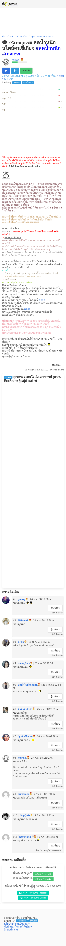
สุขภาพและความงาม (42, 36)
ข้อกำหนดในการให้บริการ (18, 926)
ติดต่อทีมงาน (11, 929)
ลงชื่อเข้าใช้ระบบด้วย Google (33, 898)
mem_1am (24, 663)
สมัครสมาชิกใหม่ (43, 879)
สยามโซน (7, 36)
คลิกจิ (42, 300)
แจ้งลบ (56, 365)
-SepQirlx (24, 815)
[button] (62, 4)
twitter (33, 921)
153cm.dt (23, 620)
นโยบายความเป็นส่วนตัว (17, 923)
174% (21, 642)
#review (17, 83)
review (12, 54)
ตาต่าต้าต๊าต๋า (25, 709)
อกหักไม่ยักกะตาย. (28, 684)
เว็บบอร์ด (22, 36)
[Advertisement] (33, 133)
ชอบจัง (26, 70)
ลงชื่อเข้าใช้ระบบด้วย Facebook (33, 893)
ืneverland (25, 837)
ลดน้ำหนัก (49, 48)
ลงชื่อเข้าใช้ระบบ (43, 874)
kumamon (24, 794)
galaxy (22, 599)
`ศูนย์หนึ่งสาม (25, 736)
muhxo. (16, 60)
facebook (22, 921)
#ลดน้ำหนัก (28, 83)
